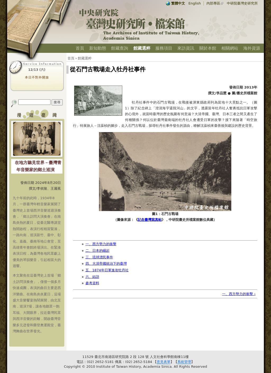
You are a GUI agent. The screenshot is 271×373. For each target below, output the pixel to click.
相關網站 (229, 48)
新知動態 (97, 48)
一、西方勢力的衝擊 (100, 244)
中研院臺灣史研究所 (242, 3)
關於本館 (207, 48)
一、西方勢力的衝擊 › (238, 294)
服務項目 (163, 48)
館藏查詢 (119, 48)
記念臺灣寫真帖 (150, 220)
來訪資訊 (185, 48)
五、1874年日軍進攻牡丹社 (107, 270)
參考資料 (92, 283)
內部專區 (213, 3)
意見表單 (163, 362)
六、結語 (92, 277)
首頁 (80, 48)
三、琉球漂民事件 (99, 257)
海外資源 (251, 48)
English (194, 3)
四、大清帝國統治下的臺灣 (106, 263)
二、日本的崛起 (97, 251)
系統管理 (184, 362)
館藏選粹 (141, 48)
